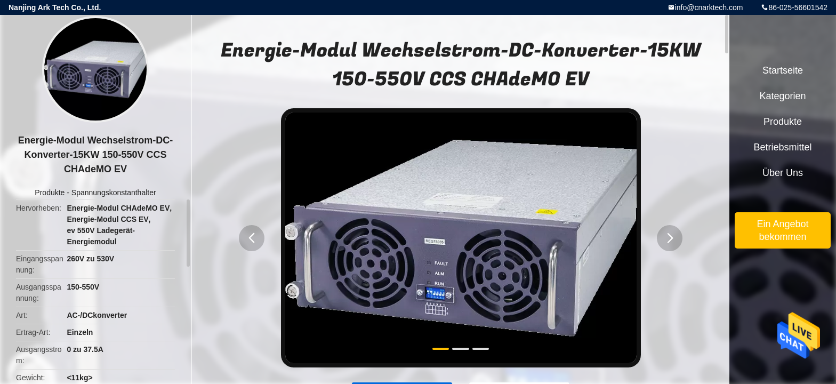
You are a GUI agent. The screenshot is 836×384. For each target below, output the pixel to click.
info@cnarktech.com (709, 7)
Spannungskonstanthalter (113, 192)
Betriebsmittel (782, 147)
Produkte (50, 192)
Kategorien (782, 96)
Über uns (782, 172)
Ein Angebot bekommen (782, 230)
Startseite (782, 70)
